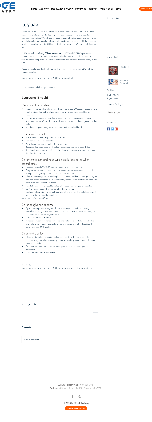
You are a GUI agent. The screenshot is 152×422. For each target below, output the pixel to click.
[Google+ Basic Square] (116, 129)
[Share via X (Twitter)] (29, 304)
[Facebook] (72, 396)
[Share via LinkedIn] (35, 304)
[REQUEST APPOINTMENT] (76, 408)
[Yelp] (80, 396)
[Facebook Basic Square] (108, 129)
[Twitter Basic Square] (112, 129)
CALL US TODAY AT (68, 384)
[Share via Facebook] (23, 304)
